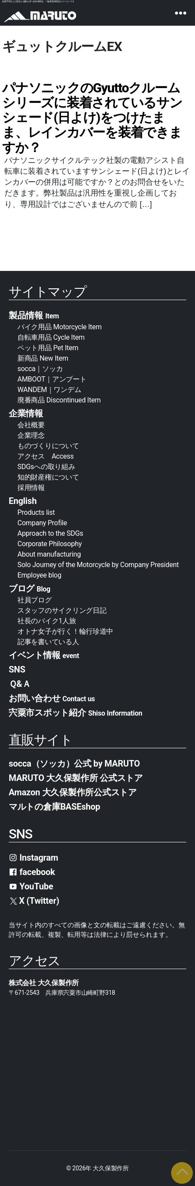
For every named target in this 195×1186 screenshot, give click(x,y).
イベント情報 (44, 655)
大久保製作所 (110, 1168)
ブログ (29, 588)
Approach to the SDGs (50, 533)
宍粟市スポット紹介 (75, 712)
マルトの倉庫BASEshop (54, 806)
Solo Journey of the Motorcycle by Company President (98, 565)
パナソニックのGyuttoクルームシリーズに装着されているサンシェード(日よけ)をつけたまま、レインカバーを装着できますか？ (92, 117)
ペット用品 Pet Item (47, 348)
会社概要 (34, 425)
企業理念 (31, 435)
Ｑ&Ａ (19, 684)
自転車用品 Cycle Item (50, 337)
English (23, 501)
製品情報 (34, 315)
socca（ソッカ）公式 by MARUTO (74, 763)
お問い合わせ (52, 698)
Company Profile (42, 523)
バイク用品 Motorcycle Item (59, 327)
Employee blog (39, 575)
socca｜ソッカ (40, 369)
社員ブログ (34, 600)
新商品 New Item (42, 358)
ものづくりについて (48, 446)
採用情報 (31, 487)
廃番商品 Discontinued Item (59, 400)
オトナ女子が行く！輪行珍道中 (65, 631)
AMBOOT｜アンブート (52, 379)
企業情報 (26, 413)
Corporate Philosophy (49, 544)
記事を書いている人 (48, 642)
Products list (36, 512)
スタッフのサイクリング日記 (62, 610)
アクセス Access (45, 456)
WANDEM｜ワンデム (49, 389)
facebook (32, 872)
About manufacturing (49, 554)
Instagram (33, 857)
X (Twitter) (34, 900)
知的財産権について (48, 477)
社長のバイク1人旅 (46, 621)
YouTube (31, 886)
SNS (17, 669)
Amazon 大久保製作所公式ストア (73, 792)
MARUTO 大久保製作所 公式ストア (76, 778)
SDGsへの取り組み (46, 467)
